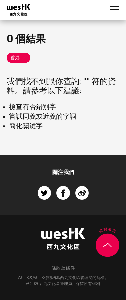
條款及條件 (63, 268)
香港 (18, 58)
